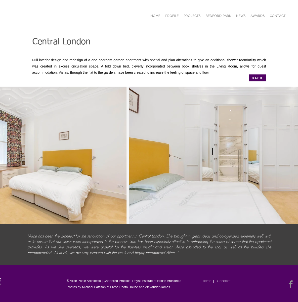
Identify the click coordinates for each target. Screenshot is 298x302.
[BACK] (257, 77)
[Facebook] (291, 284)
